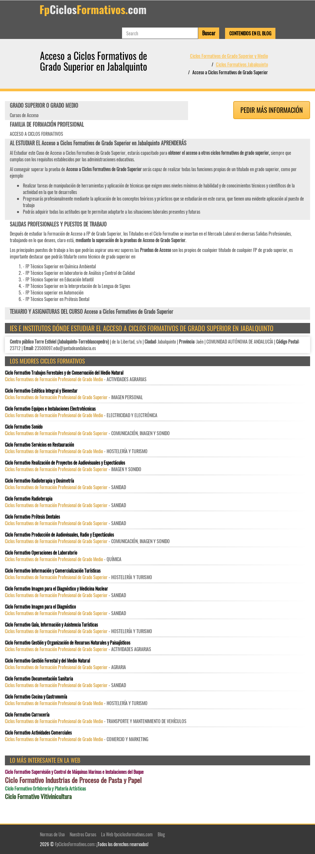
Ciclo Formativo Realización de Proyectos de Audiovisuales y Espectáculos (65, 462)
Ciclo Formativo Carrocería (27, 714)
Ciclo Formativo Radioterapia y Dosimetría (39, 480)
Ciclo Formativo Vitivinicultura (38, 796)
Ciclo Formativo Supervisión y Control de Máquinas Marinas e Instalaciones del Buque (74, 772)
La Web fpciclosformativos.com (127, 834)
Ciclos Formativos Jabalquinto (242, 64)
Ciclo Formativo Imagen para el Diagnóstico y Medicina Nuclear (56, 588)
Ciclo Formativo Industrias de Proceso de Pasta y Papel (73, 780)
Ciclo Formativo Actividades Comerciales (38, 732)
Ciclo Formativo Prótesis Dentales (32, 516)
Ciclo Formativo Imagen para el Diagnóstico (40, 606)
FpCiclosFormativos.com (75, 844)
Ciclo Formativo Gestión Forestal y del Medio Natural (47, 660)
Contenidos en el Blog (250, 33)
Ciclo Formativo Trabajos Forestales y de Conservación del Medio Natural (64, 372)
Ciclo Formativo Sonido (24, 426)
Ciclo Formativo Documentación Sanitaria (39, 678)
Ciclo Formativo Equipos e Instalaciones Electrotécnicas (50, 408)
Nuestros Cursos (83, 834)
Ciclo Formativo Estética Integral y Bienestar (41, 390)
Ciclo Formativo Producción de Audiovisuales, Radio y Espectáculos (59, 534)
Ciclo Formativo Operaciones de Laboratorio (41, 552)
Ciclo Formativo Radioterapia (28, 498)
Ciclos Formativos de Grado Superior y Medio (229, 55)
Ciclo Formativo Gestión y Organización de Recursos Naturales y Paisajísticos (67, 642)
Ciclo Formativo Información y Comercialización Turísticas (52, 570)
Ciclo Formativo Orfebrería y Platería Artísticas (45, 788)
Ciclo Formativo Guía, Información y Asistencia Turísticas (51, 624)
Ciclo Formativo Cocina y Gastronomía (36, 696)
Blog (161, 834)
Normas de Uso (52, 834)
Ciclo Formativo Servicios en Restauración (39, 444)
